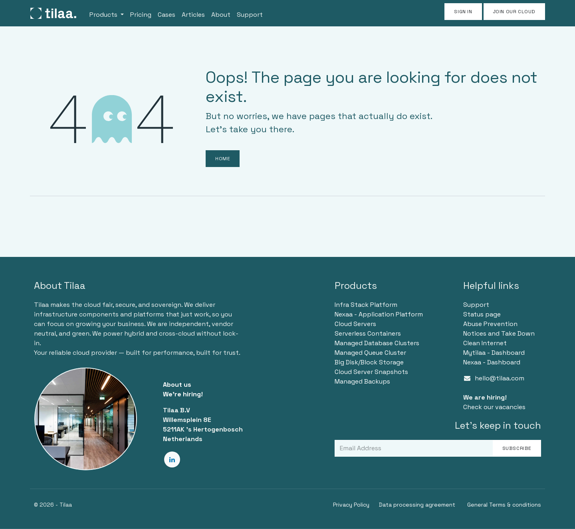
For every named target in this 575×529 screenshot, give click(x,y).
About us (177, 384)
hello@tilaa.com (499, 378)
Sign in (463, 11)
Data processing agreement (417, 504)
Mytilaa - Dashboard (494, 352)
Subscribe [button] (516, 448)
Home (222, 158)
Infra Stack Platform (366, 304)
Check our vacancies (494, 407)
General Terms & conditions (504, 504)
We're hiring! (183, 394)
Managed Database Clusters (377, 343)
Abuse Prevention (490, 324)
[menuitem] (106, 13)
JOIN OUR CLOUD (514, 11)
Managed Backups (362, 381)
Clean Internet (485, 343)
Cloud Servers (355, 324)
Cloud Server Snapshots (371, 372)
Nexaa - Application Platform (379, 314)
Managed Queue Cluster (370, 352)
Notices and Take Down (499, 333)
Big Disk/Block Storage (369, 362)
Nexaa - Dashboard (491, 362)
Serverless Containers (368, 333)
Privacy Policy (351, 504)
